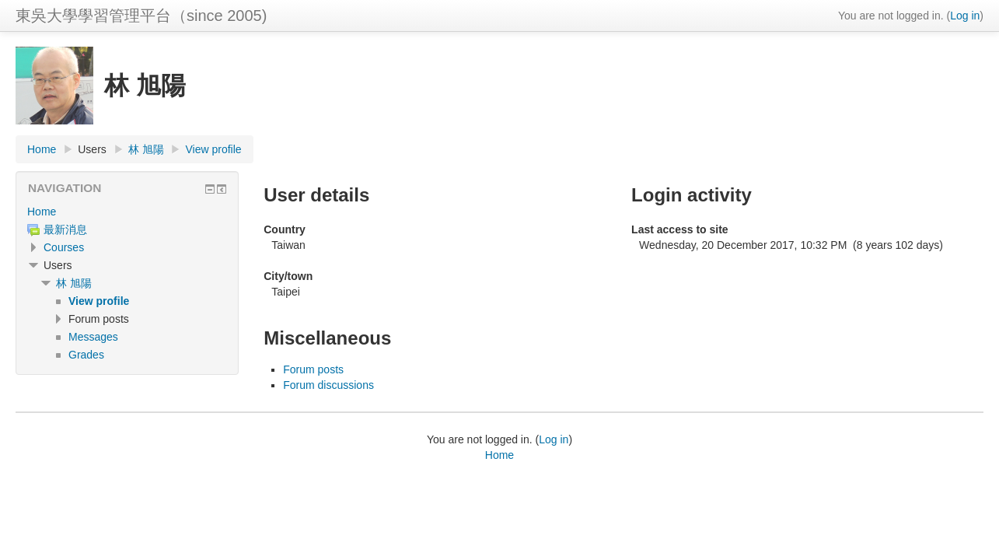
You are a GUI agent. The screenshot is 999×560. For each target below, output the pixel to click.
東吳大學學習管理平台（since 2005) (141, 15)
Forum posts (313, 369)
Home (41, 149)
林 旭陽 (146, 149)
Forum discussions (328, 385)
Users (92, 149)
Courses (64, 247)
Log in (965, 15)
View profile (213, 149)
